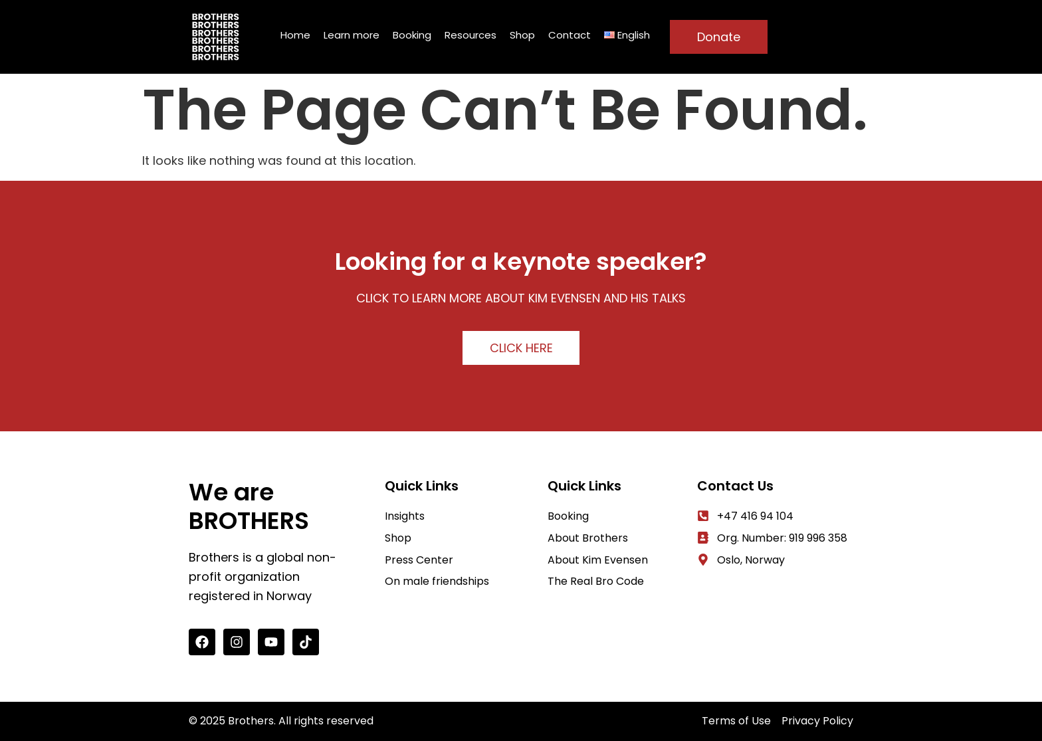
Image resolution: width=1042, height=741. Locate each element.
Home (295, 35)
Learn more (351, 35)
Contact (569, 35)
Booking (412, 35)
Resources (470, 35)
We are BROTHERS (249, 506)
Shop (522, 35)
